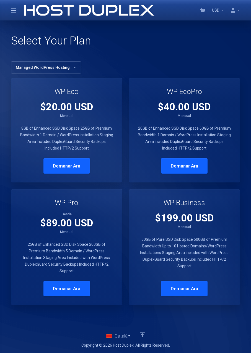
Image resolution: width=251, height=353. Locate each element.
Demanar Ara (66, 166)
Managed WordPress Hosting (46, 67)
